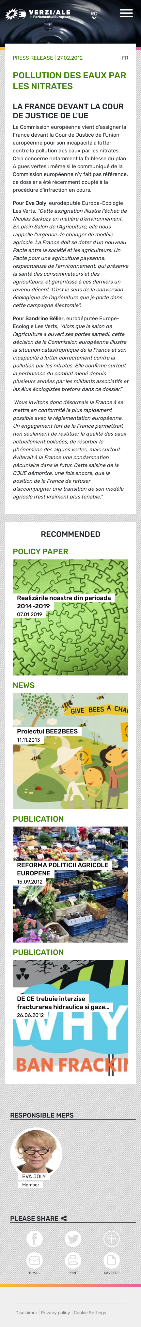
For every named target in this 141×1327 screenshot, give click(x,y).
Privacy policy (55, 1313)
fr (125, 58)
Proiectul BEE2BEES (47, 731)
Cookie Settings (90, 1313)
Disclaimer (26, 1313)
